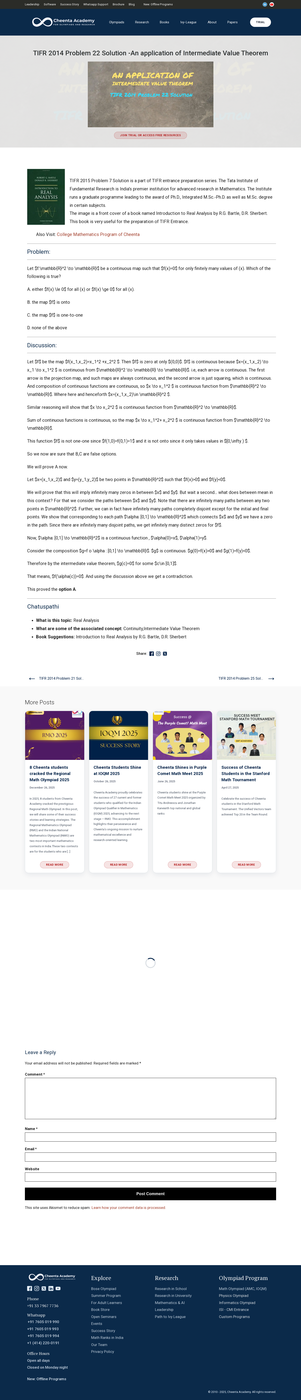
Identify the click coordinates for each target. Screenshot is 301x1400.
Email (31, 1149)
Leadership (32, 4)
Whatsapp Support (95, 4)
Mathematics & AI (170, 1302)
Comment (35, 1074)
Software (50, 4)
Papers (232, 22)
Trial (260, 22)
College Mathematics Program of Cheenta (98, 234)
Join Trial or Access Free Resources (150, 135)
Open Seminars (103, 1316)
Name (31, 1128)
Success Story (69, 4)
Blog (132, 4)
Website (32, 1169)
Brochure (118, 4)
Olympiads (116, 22)
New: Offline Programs (158, 4)
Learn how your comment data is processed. (129, 1207)
